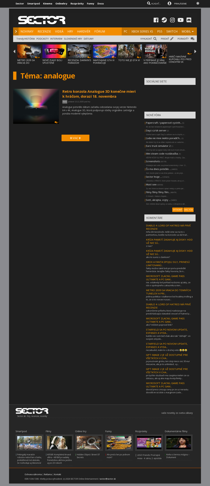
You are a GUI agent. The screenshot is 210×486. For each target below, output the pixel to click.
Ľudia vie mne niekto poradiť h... (163, 138)
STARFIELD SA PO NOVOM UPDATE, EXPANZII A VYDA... (167, 331)
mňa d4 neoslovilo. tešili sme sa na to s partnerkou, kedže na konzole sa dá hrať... (167, 233)
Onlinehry (61, 3)
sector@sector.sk (108, 478)
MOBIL (186, 31)
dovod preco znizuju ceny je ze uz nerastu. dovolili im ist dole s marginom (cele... (167, 391)
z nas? (149, 245)
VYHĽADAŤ (146, 38)
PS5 (159, 31)
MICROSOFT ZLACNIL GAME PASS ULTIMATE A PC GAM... (165, 277)
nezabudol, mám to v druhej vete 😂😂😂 (166, 350)
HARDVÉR (83, 31)
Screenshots (153, 161)
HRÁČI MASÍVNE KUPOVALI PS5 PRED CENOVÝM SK (180, 59)
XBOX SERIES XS (142, 31)
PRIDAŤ (165, 38)
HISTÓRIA (29, 38)
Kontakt (57, 474)
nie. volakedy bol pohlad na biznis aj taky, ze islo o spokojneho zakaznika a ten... (168, 284)
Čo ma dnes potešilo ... (158, 169)
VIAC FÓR (188, 209)
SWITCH (172, 31)
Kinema (47, 3)
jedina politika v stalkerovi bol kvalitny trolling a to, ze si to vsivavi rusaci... (169, 298)
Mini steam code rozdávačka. (162, 153)
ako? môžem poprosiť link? (159, 324)
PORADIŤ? (183, 38)
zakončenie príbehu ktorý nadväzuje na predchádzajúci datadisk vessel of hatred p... (168, 312)
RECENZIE (44, 31)
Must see (151, 184)
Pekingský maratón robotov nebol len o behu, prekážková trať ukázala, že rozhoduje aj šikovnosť (29, 458)
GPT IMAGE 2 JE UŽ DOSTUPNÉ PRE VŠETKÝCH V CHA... (167, 356)
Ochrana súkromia (33, 474)
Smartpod (33, 3)
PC (125, 31)
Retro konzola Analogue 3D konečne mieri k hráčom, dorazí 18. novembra (99, 94)
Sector (20, 3)
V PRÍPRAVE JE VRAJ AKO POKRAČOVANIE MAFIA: (155, 63)
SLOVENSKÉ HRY (73, 38)
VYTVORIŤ (177, 209)
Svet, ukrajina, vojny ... (158, 199)
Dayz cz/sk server (156, 130)
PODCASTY (42, 38)
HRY (70, 31)
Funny (90, 3)
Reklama (48, 474)
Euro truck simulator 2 (158, 145)
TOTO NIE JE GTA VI (129, 60)
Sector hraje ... (154, 176)
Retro (65, 102)
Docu (100, 3)
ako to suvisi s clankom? (158, 257)
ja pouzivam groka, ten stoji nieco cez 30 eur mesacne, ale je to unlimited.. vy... (168, 363)
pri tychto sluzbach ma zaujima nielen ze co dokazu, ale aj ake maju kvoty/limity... (167, 377)
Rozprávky (77, 3)
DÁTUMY (89, 38)
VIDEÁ (59, 31)
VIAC (75, 138)
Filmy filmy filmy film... (158, 192)
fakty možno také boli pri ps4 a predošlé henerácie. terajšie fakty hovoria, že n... (166, 270)
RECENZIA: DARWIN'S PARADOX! (79, 61)
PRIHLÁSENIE (180, 3)
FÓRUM (99, 31)
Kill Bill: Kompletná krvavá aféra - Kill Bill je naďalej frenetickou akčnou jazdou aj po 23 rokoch (59, 458)
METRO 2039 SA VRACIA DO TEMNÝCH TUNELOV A (28, 64)
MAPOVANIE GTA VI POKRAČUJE (103, 61)
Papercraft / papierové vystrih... (164, 122)
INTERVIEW (56, 38)
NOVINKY (27, 31)
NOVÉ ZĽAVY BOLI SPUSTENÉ (52, 61)
